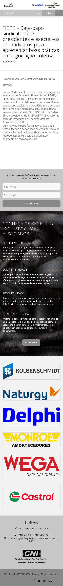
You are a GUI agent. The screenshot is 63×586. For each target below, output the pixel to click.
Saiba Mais (31, 342)
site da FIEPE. (47, 79)
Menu (54, 13)
